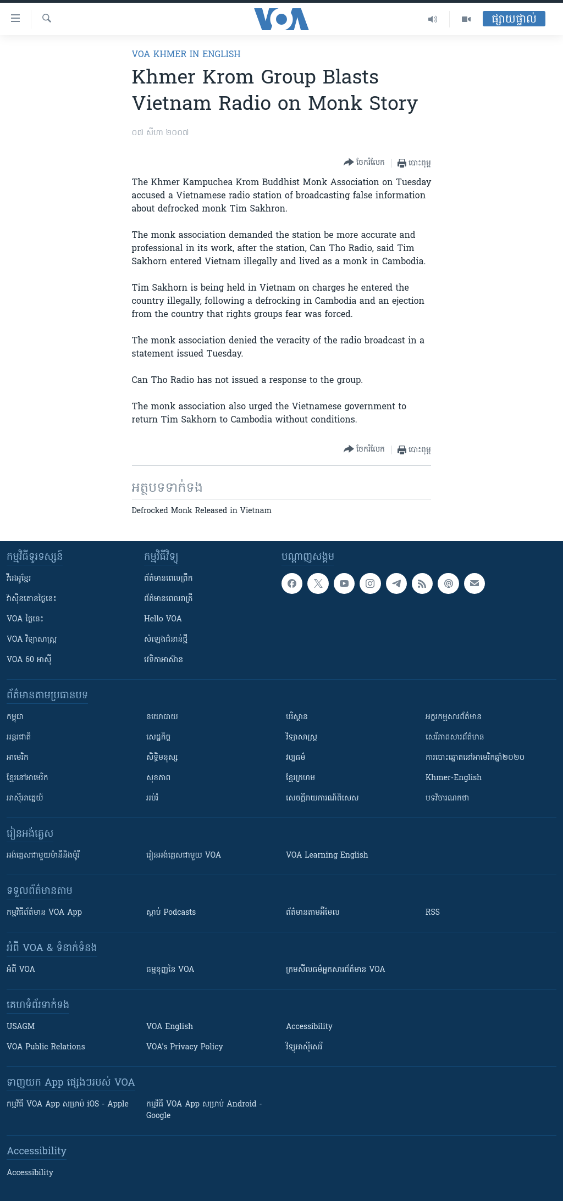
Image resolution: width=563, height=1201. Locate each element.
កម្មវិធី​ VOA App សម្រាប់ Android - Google (204, 1110)
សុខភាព (158, 778)
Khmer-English (454, 778)
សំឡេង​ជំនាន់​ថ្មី (165, 640)
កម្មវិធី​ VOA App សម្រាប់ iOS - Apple (68, 1104)
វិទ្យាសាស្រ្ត (301, 737)
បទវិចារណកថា (447, 798)
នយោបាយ (162, 717)
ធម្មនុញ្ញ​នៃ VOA (170, 970)
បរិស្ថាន (297, 717)
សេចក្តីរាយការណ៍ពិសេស (322, 798)
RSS (433, 913)
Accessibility (309, 1027)
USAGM (21, 1027)
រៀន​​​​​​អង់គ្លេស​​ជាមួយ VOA (183, 855)
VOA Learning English (327, 855)
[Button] (364, 163)
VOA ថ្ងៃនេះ (25, 619)
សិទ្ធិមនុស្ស (162, 758)
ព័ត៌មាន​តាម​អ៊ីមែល (313, 913)
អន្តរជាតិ (19, 737)
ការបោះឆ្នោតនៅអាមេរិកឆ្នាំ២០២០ (475, 758)
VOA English (169, 1027)
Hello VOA (163, 619)
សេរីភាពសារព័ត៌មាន (455, 737)
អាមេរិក (18, 758)
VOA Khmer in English (186, 55)
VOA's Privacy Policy (184, 1047)
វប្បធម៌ (295, 758)
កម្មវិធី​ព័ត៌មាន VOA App (44, 913)
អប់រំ (152, 798)
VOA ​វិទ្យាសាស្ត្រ (32, 640)
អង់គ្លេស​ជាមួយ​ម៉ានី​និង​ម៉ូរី (43, 855)
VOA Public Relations (46, 1047)
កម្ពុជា (15, 717)
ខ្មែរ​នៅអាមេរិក (27, 778)
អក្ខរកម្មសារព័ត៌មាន (454, 717)
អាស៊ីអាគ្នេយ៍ (25, 798)
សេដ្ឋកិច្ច (158, 737)
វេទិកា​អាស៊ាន (163, 660)
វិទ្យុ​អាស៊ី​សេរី (304, 1047)
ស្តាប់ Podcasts (171, 913)
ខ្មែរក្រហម (300, 778)
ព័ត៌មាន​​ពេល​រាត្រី (168, 599)
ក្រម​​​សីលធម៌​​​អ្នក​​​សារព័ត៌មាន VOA (335, 970)
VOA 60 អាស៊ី (29, 660)
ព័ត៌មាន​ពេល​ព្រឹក (168, 579)
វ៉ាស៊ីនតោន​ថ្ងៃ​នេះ (32, 599)
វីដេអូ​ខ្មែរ (19, 579)
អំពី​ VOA (21, 970)
